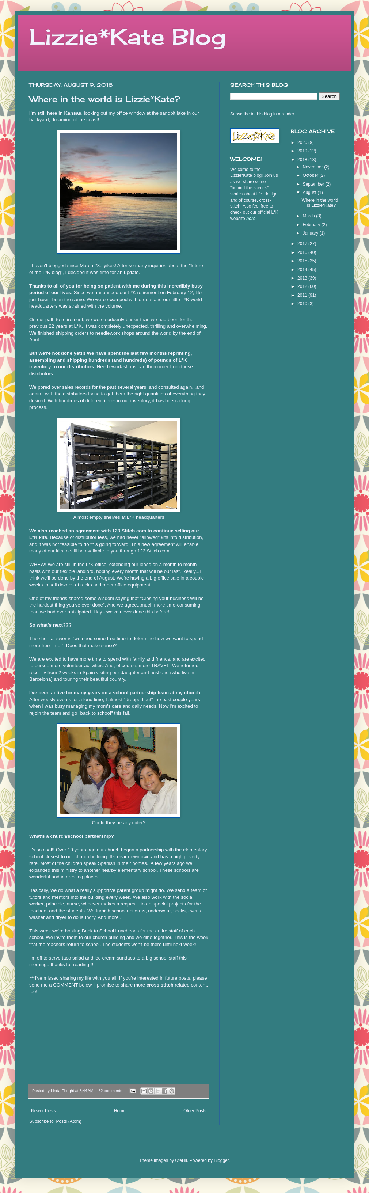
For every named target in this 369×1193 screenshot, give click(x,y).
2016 (302, 252)
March (309, 216)
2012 (302, 286)
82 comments (110, 1090)
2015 (302, 260)
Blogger (221, 1160)
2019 (302, 150)
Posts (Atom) (68, 1121)
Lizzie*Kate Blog (127, 36)
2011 (302, 295)
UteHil (181, 1160)
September (314, 184)
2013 (302, 278)
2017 (302, 243)
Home (120, 1110)
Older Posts (194, 1110)
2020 (302, 142)
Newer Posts (43, 1110)
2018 (302, 159)
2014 (302, 269)
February (312, 224)
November (313, 167)
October (311, 175)
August (310, 192)
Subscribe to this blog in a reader (262, 114)
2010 (302, 303)
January (311, 233)
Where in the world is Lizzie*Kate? (104, 99)
